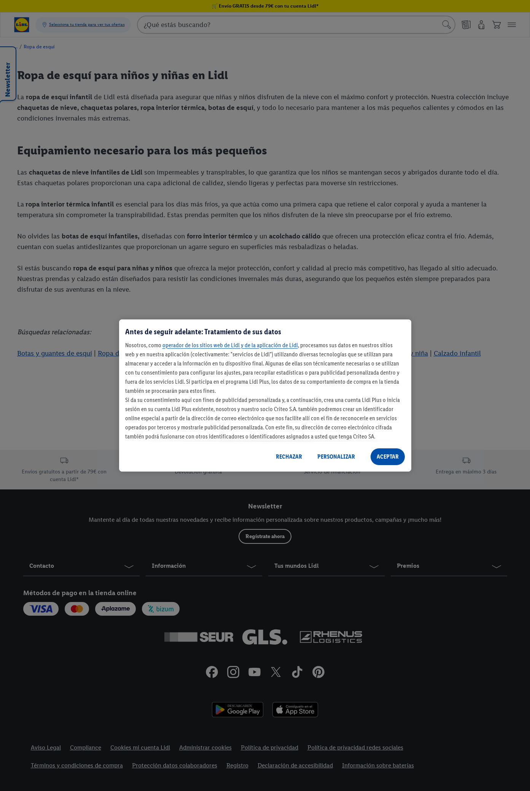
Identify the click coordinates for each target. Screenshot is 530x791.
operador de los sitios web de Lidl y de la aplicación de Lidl (230, 345)
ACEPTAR (388, 456)
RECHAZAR (289, 456)
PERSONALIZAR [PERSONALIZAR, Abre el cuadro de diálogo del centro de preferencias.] (336, 456)
